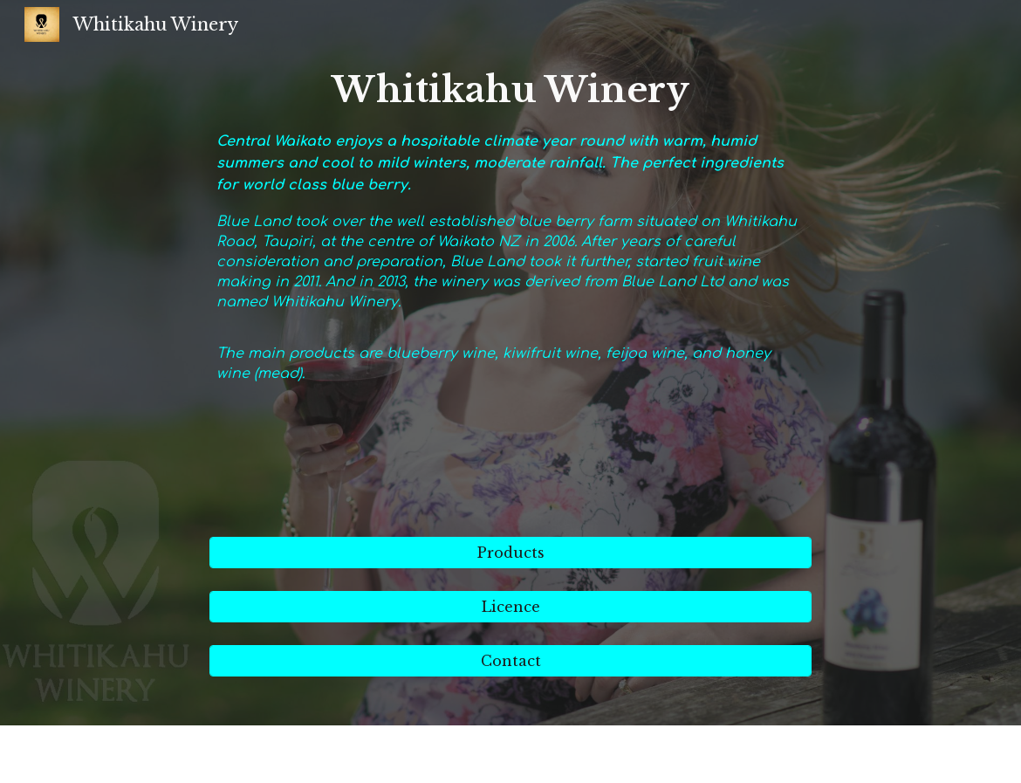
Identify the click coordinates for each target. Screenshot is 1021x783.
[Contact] (510, 660)
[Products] (510, 552)
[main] (510, 293)
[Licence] (510, 606)
